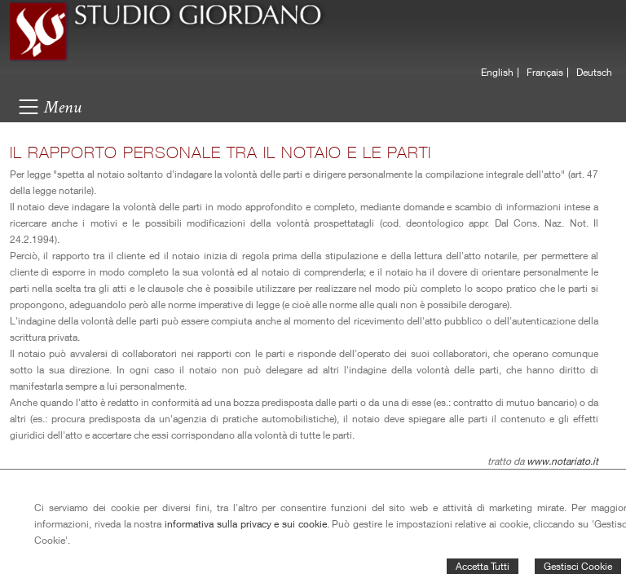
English (497, 72)
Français (545, 72)
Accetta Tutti (482, 566)
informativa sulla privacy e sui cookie (246, 524)
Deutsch (594, 72)
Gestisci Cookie (578, 566)
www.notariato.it (562, 461)
